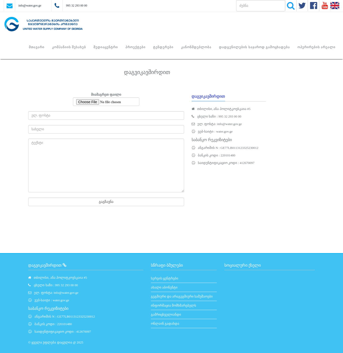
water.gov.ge (224, 131)
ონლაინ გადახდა (165, 323)
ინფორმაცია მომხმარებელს (173, 305)
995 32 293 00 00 (76, 5)
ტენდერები (163, 47)
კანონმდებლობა (196, 47)
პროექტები (135, 47)
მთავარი (37, 47)
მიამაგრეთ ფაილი (106, 99)
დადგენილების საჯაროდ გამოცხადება (254, 47)
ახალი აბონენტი (164, 287)
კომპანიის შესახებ (69, 47)
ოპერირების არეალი (316, 47)
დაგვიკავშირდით (208, 96)
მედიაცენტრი (106, 47)
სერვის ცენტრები (164, 278)
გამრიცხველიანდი (166, 314)
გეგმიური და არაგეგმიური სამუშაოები (182, 296)
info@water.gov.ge (29, 5)
